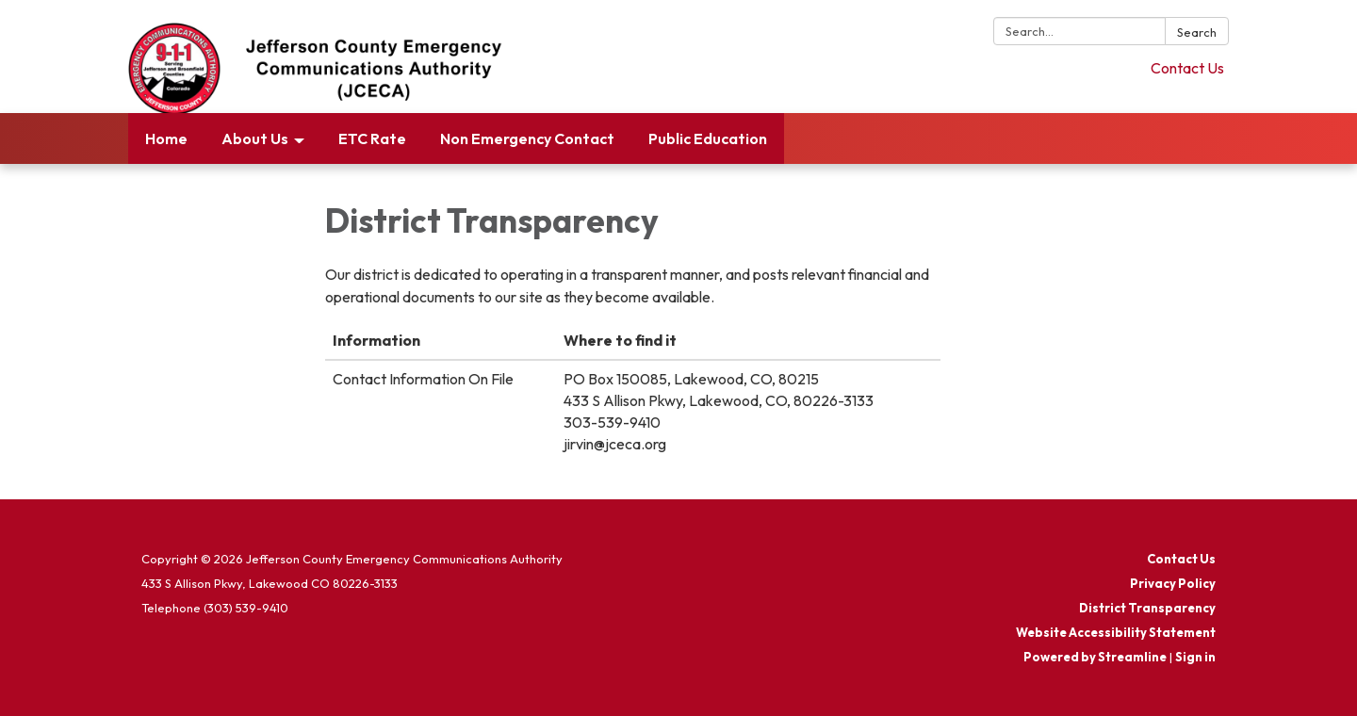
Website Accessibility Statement (1116, 632)
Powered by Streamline (1095, 656)
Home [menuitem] (166, 138)
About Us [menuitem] (254, 138)
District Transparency (1147, 607)
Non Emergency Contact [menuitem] (527, 138)
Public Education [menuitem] (707, 138)
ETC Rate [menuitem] (372, 138)
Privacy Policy (1173, 583)
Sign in (1195, 656)
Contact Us (1187, 67)
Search (1197, 32)
